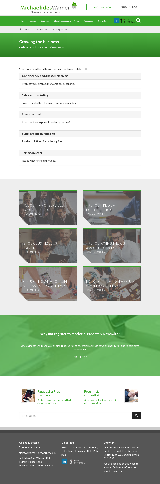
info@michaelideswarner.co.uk (39, 452)
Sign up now (80, 356)
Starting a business (61, 29)
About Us (33, 21)
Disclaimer (69, 450)
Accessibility (91, 447)
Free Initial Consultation (100, 7)
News (77, 21)
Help (89, 450)
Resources (89, 21)
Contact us (103, 21)
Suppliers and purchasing (38, 133)
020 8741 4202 (31, 447)
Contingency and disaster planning (45, 76)
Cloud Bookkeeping (62, 21)
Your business (43, 29)
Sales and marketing (35, 95)
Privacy (81, 450)
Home (23, 21)
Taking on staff (32, 153)
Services (45, 21)
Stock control (31, 114)
